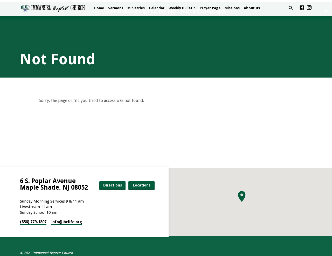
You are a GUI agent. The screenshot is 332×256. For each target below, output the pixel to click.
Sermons (115, 8)
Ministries (136, 8)
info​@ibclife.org (66, 222)
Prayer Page (210, 8)
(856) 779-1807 (33, 222)
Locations (141, 185)
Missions (232, 8)
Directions (112, 185)
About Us (252, 8)
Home (99, 8)
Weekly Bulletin (182, 8)
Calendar (156, 8)
